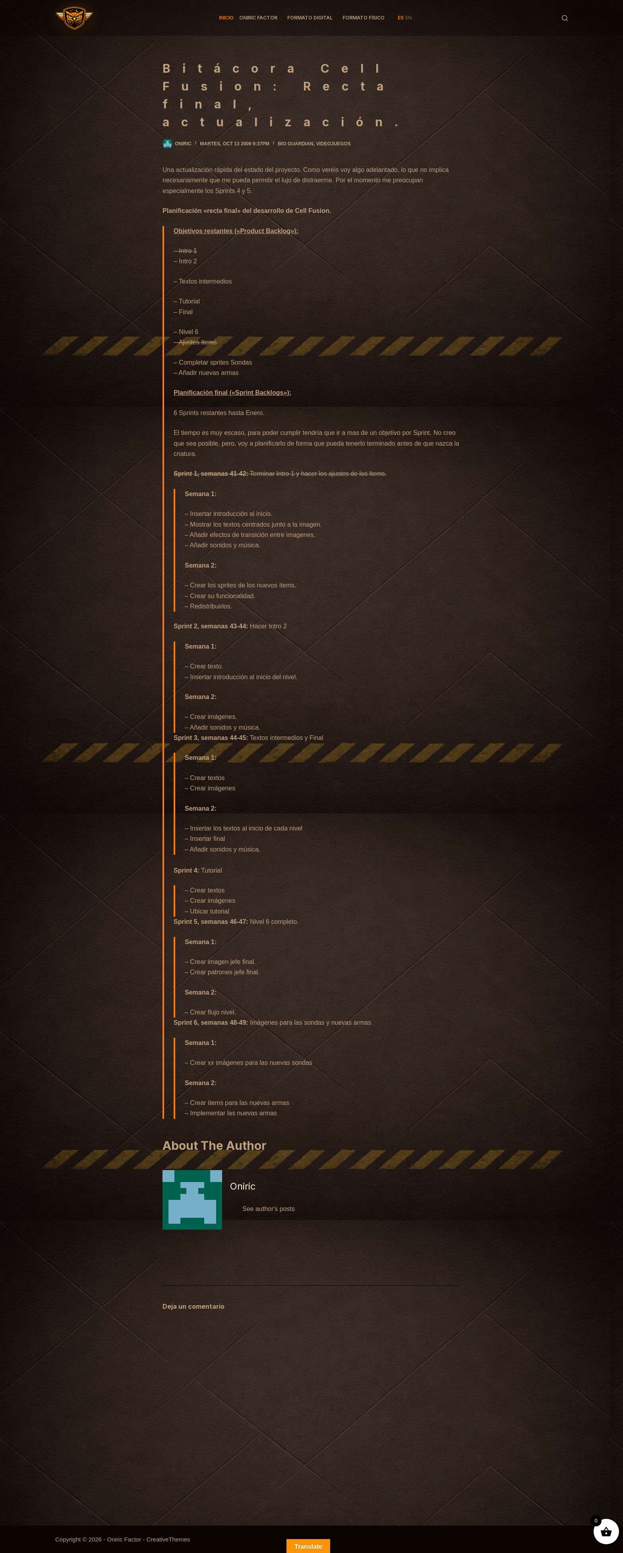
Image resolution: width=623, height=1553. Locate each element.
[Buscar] (565, 18)
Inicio (226, 18)
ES (401, 18)
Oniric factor (258, 18)
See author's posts (268, 1208)
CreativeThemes (168, 1539)
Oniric (243, 1186)
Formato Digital (310, 18)
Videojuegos (333, 144)
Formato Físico (363, 18)
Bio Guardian (295, 144)
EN (408, 18)
